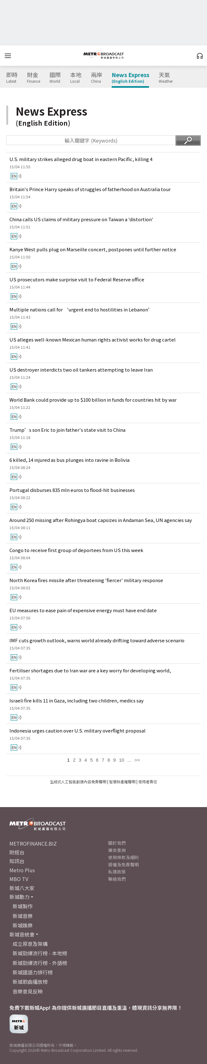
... (129, 760)
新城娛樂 (23, 925)
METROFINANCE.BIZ (33, 843)
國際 (55, 78)
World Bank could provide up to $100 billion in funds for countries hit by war (93, 399)
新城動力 (19, 896)
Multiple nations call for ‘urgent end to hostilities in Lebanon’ (81, 309)
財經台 (16, 852)
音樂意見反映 (28, 991)
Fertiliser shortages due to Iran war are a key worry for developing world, (90, 670)
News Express (130, 78)
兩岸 (96, 78)
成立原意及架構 (30, 943)
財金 (33, 78)
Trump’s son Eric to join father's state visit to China (67, 429)
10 (121, 760)
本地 (76, 78)
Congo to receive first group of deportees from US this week (76, 550)
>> (137, 760)
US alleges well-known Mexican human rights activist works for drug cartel (92, 339)
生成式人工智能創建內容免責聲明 (78, 781)
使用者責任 (147, 781)
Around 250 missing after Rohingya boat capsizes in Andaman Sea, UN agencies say (100, 520)
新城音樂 (23, 916)
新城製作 (23, 906)
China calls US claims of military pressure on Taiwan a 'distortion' (81, 219)
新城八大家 (21, 888)
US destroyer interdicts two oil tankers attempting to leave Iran (81, 369)
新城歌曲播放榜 (30, 981)
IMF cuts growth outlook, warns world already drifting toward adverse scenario (96, 640)
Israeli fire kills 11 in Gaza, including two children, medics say (76, 700)
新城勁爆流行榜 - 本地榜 (40, 953)
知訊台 (16, 861)
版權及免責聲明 (123, 864)
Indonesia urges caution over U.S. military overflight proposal (77, 730)
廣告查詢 (117, 850)
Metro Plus (22, 870)
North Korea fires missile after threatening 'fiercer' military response (86, 580)
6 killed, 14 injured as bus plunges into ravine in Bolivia (69, 459)
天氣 (166, 78)
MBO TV (18, 879)
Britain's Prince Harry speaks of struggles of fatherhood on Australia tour (90, 189)
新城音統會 (21, 934)
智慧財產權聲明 (122, 781)
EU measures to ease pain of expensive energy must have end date (83, 610)
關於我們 (117, 843)
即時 (12, 78)
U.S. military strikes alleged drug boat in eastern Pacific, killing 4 (80, 159)
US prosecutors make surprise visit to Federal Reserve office (76, 279)
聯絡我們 (117, 879)
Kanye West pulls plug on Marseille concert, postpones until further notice (92, 249)
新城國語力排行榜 (33, 972)
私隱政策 (117, 871)
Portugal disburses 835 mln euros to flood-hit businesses (72, 490)
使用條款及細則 (123, 857)
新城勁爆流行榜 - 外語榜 (40, 963)
